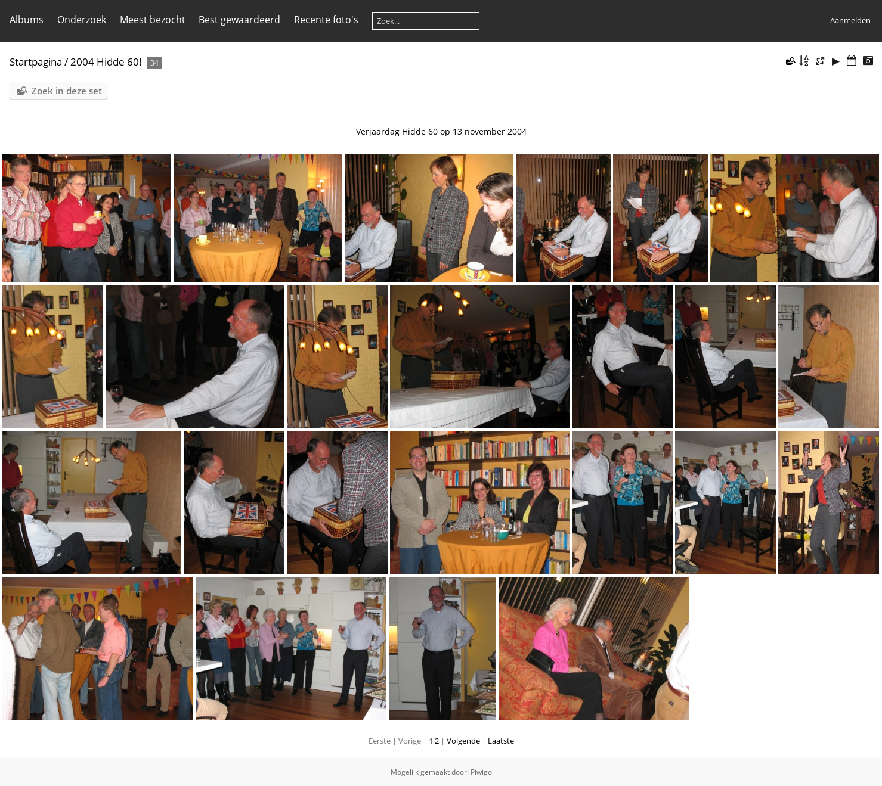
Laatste (501, 740)
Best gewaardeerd (239, 19)
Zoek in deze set (67, 91)
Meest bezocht (152, 19)
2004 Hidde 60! (106, 62)
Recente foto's (326, 19)
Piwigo (481, 772)
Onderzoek (81, 19)
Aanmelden (850, 20)
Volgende (463, 740)
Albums (27, 19)
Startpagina (36, 62)
